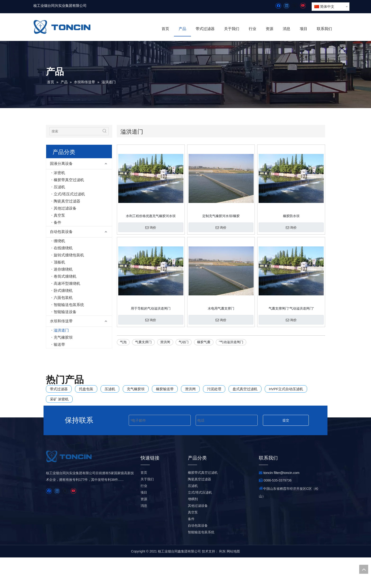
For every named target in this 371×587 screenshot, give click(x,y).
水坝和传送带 (61, 321)
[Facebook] (278, 6)
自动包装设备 (61, 232)
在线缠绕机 (63, 248)
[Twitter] (294, 6)
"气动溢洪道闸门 (231, 342)
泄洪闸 (165, 342)
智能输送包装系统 (69, 305)
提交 (286, 432)
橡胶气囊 (203, 342)
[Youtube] (303, 6)
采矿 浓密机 (59, 399)
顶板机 (59, 262)
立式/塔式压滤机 (200, 522)
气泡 (123, 342)
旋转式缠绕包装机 (69, 255)
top (363, 569)
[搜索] (75, 131)
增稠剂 (193, 528)
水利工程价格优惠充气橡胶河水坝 (151, 216)
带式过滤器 (59, 389)
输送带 (59, 344)
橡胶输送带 (165, 389)
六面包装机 (63, 298)
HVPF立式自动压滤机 (286, 389)
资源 (144, 528)
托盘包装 (86, 389)
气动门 (184, 342)
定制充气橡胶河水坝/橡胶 (221, 216)
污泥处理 (214, 389)
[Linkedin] (286, 6)
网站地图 (233, 581)
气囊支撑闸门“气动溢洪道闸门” (291, 308)
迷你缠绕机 (63, 269)
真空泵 (59, 215)
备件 (57, 222)
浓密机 (59, 173)
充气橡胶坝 (63, 337)
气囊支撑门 (143, 342)
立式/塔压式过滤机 (69, 194)
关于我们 (147, 509)
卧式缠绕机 (63, 291)
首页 (144, 502)
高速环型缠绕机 (67, 283)
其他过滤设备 (65, 208)
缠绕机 (59, 241)
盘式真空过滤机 (245, 389)
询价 (150, 227)
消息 (144, 535)
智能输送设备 (65, 312)
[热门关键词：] (104, 131)
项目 (144, 522)
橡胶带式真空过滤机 (203, 502)
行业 (144, 515)
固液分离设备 (61, 164)
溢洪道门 (61, 330)
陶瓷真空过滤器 (67, 201)
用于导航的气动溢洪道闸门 (151, 308)
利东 (222, 581)
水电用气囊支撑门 (221, 308)
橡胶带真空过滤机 (69, 180)
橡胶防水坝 (291, 216)
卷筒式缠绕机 (65, 276)
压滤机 (59, 187)
